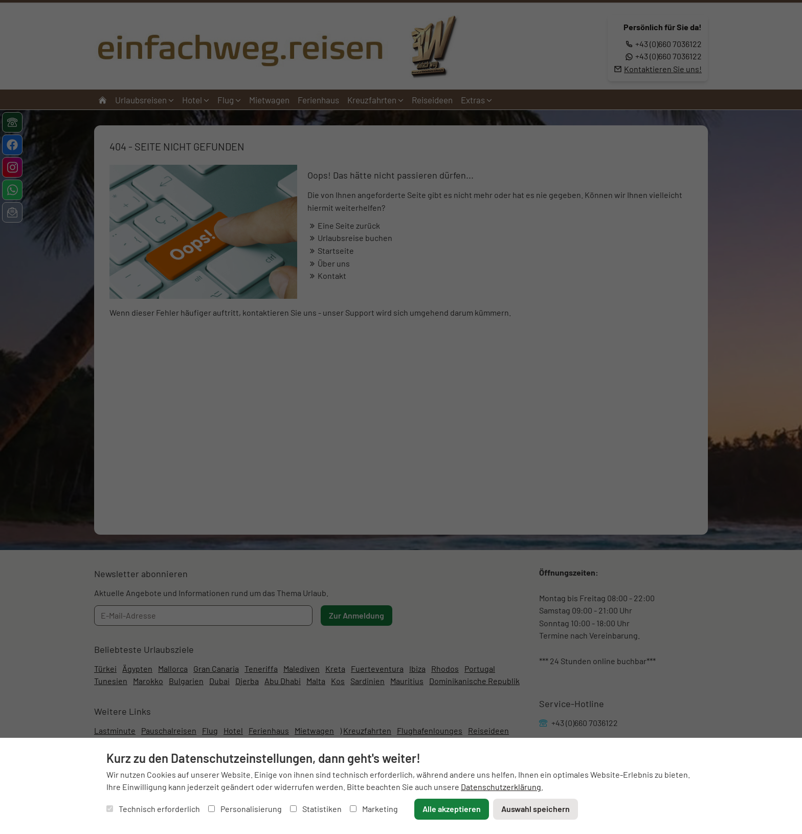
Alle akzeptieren (451, 809)
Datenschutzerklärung (501, 787)
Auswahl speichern (535, 809)
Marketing (374, 809)
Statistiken (316, 809)
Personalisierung (245, 809)
